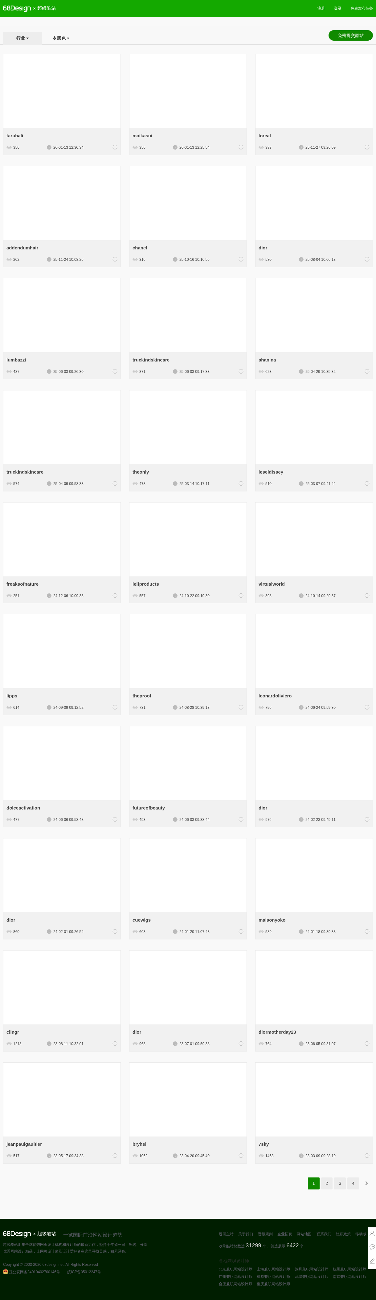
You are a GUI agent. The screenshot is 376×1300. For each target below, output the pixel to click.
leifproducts (146, 584)
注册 (321, 8)
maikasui (142, 135)
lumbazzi (16, 359)
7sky (264, 1144)
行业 (20, 38)
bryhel (139, 1144)
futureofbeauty (149, 807)
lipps (11, 695)
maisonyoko (272, 920)
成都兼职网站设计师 (273, 1276)
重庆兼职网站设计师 (273, 1284)
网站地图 (304, 1234)
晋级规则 (265, 1234)
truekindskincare (151, 359)
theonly (141, 471)
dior (263, 247)
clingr (12, 1032)
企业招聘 (284, 1234)
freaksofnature (22, 584)
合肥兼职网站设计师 (235, 1284)
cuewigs (142, 920)
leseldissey (271, 471)
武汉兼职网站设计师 (311, 1276)
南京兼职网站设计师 (349, 1276)
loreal (265, 135)
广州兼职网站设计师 (235, 1276)
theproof (142, 695)
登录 (337, 8)
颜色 (61, 38)
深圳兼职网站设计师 (311, 1269)
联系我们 (324, 1234)
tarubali (14, 135)
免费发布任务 (362, 8)
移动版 (360, 1234)
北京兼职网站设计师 (235, 1269)
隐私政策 (343, 1234)
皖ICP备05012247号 (84, 1272)
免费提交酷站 (351, 35)
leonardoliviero (275, 695)
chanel (140, 247)
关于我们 (245, 1234)
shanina (267, 359)
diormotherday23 (277, 1032)
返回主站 (226, 1234)
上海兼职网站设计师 (273, 1269)
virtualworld (272, 584)
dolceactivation (23, 807)
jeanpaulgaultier (24, 1144)
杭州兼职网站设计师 (349, 1269)
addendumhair (22, 247)
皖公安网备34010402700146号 (31, 1272)
